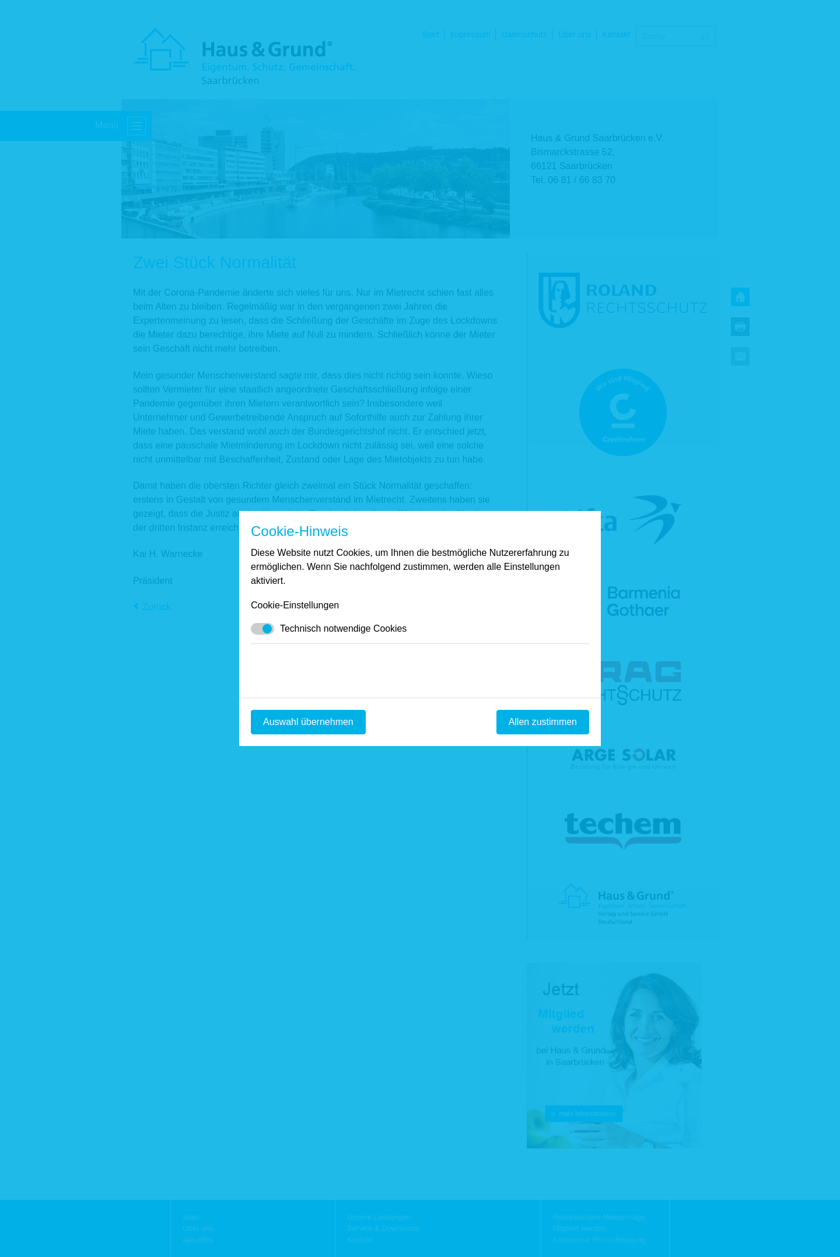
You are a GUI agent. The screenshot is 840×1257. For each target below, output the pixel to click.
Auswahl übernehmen (308, 722)
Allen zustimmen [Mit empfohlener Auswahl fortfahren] (543, 722)
